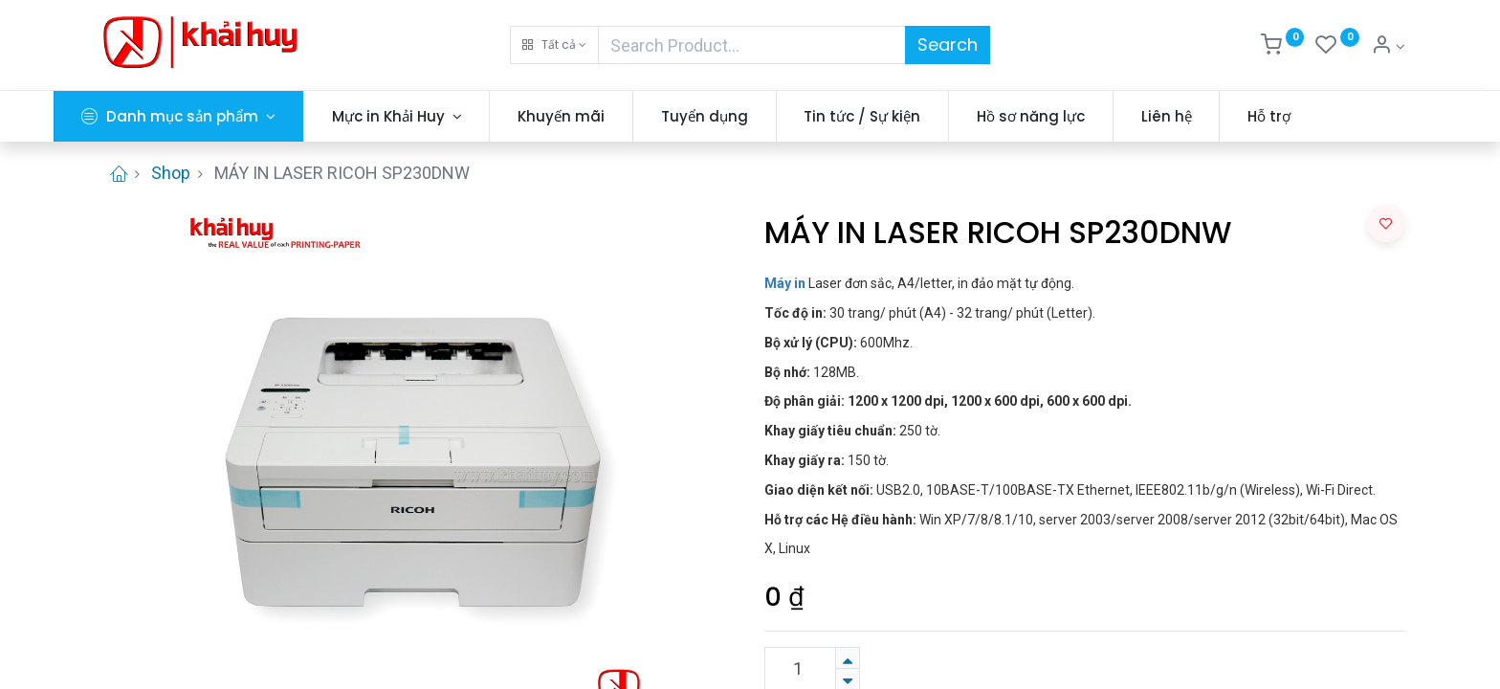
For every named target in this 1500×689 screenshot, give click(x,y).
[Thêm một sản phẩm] (847, 658)
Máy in (784, 283)
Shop (170, 173)
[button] (554, 45)
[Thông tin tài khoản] (1388, 47)
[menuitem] (603, 116)
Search (947, 44)
